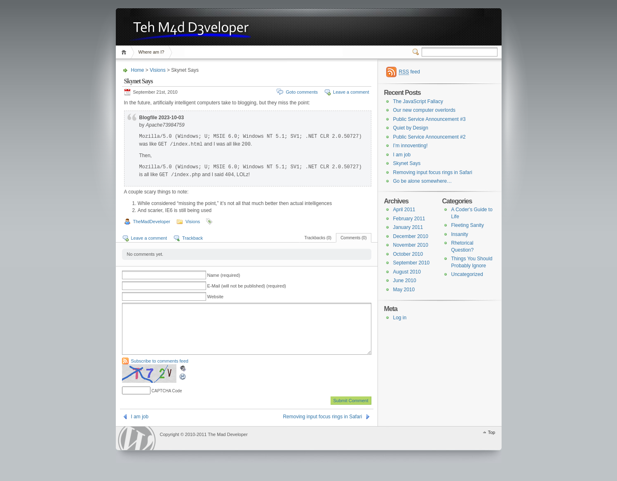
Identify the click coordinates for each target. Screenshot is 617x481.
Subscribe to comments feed (159, 370)
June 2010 (404, 280)
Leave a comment (351, 92)
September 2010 (411, 263)
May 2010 (404, 289)
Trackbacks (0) (317, 238)
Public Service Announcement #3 (429, 119)
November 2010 (410, 245)
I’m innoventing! (410, 146)
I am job (140, 426)
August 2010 (407, 272)
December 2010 (410, 236)
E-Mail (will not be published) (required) (246, 285)
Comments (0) (353, 238)
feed (409, 72)
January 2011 (408, 227)
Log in (400, 318)
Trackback (192, 238)
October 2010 (408, 254)
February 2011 (409, 219)
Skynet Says (407, 163)
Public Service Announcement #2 (429, 137)
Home (125, 52)
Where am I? (151, 52)
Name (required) (223, 275)
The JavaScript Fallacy (418, 101)
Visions (157, 70)
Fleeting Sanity (467, 225)
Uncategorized (467, 274)
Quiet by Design (410, 128)
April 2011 (404, 209)
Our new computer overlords (424, 110)
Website (215, 296)
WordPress (137, 448)
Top (491, 442)
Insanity (459, 234)
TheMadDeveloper (152, 221)
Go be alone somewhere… (422, 181)
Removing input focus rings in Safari (322, 426)
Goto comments (302, 92)
